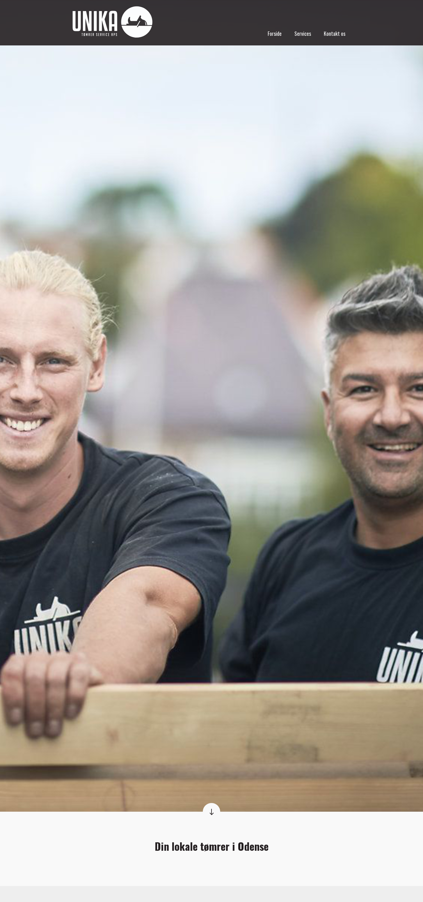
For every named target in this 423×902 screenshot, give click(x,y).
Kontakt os (334, 33)
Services (302, 33)
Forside (275, 33)
